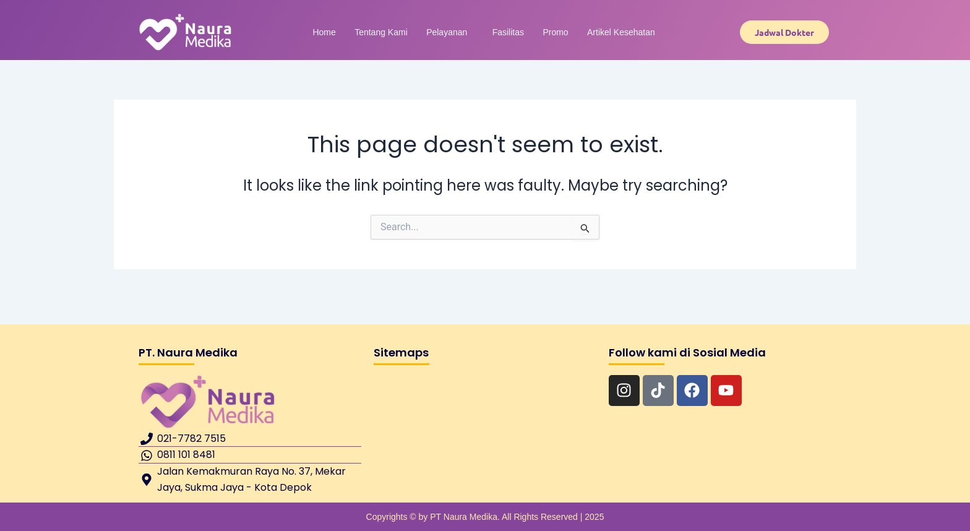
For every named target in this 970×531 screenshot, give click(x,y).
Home (346, 32)
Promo (542, 32)
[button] (454, 32)
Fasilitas (503, 32)
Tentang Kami (394, 32)
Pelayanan (451, 32)
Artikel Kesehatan (599, 32)
